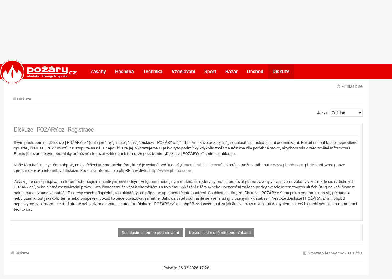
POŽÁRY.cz (32, 71)
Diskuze (281, 71)
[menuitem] (332, 253)
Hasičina (124, 71)
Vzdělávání (183, 71)
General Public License (201, 165)
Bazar (231, 71)
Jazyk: (322, 112)
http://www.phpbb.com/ (170, 170)
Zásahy (98, 71)
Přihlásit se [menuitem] (349, 86)
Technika (153, 71)
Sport (210, 71)
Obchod (255, 71)
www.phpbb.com (288, 165)
